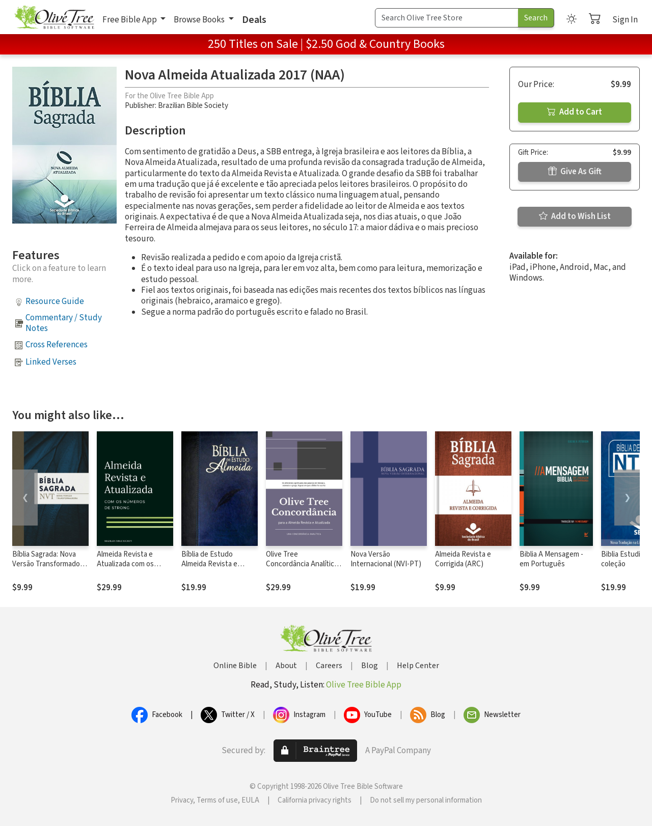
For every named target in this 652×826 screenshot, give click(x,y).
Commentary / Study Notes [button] (63, 323)
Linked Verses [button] (50, 362)
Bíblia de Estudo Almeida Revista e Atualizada (209, 564)
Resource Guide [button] (54, 301)
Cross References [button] (56, 345)
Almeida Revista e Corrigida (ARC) (463, 559)
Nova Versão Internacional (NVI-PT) (385, 559)
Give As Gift (575, 172)
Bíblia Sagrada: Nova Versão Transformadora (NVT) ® (49, 564)
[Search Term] (447, 17)
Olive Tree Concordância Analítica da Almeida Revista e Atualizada (302, 569)
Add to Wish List (575, 216)
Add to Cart (574, 112)
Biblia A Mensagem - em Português (551, 559)
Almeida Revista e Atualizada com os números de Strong (127, 564)
